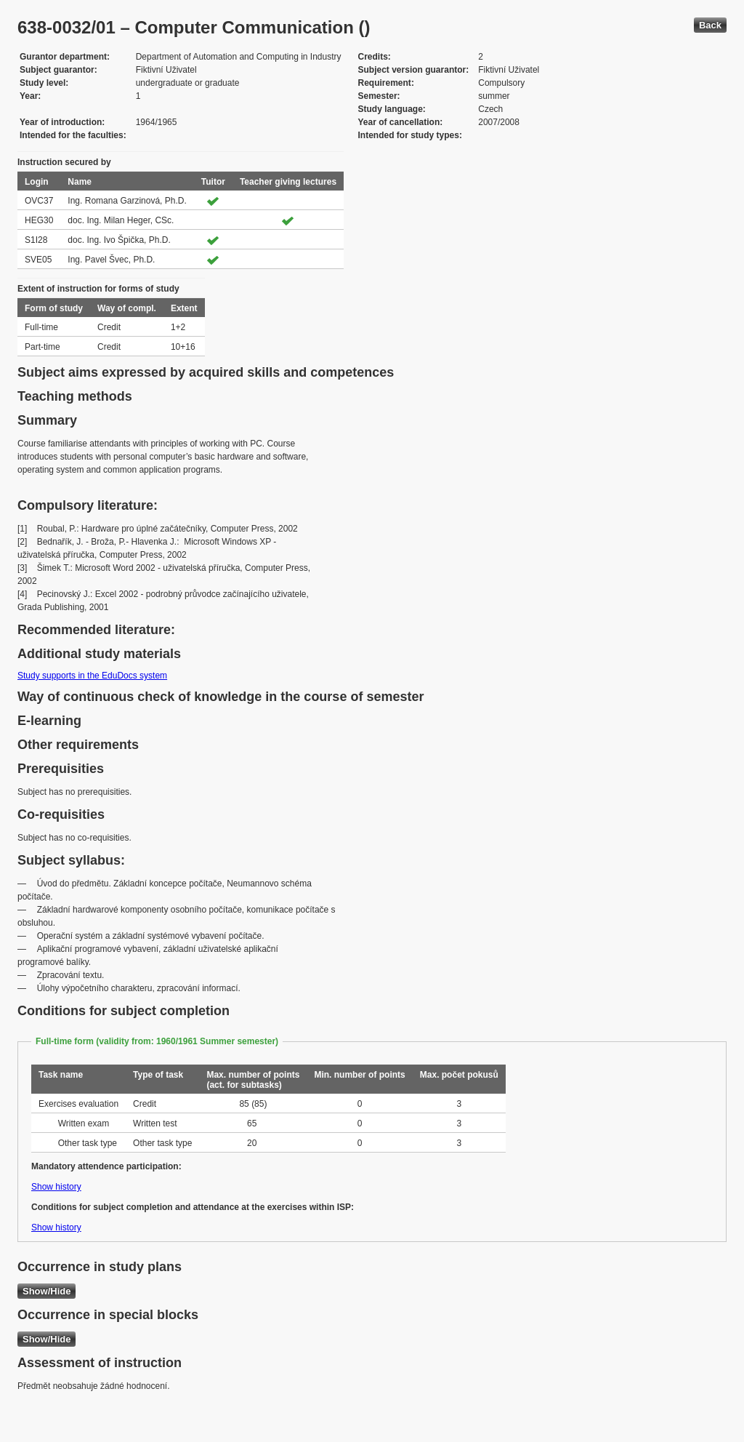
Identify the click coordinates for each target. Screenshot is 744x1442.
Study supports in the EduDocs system (92, 675)
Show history (56, 1187)
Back (710, 25)
